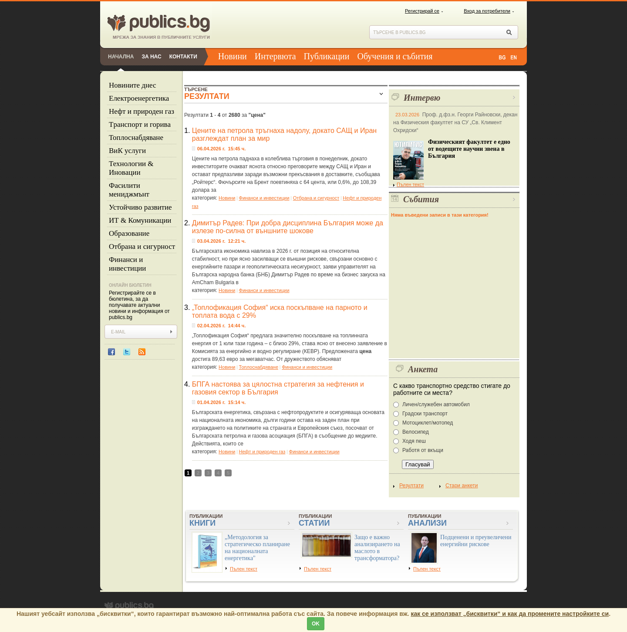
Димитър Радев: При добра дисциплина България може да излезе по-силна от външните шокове (287, 226)
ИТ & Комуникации (140, 220)
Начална (121, 57)
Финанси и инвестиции (127, 263)
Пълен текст (408, 184)
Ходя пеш (414, 441)
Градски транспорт (425, 414)
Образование (129, 233)
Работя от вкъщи (422, 450)
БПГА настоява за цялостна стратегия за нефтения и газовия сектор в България (278, 388)
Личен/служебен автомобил (436, 404)
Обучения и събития (395, 56)
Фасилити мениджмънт (129, 189)
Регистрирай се (422, 11)
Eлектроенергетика (139, 98)
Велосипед (415, 432)
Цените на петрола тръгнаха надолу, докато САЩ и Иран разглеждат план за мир (284, 134)
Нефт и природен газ (141, 111)
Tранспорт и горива (140, 124)
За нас (151, 57)
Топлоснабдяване (136, 137)
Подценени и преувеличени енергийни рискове (476, 540)
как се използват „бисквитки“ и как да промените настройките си (510, 613)
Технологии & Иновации (131, 168)
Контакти (183, 57)
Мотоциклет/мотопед (427, 423)
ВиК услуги (127, 150)
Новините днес (132, 85)
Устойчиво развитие (140, 207)
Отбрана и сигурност (142, 246)
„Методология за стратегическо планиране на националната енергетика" (257, 547)
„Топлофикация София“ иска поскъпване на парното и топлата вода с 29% (279, 311)
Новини (232, 56)
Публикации (327, 56)
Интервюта (275, 56)
